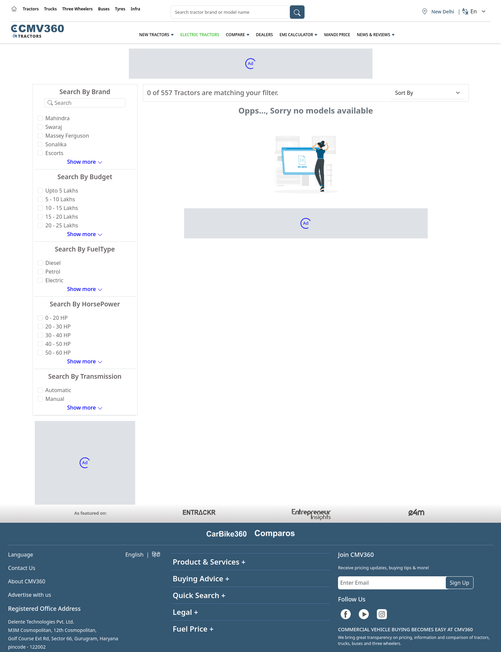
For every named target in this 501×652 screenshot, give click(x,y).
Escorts (55, 153)
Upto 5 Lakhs (62, 190)
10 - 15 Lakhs (62, 208)
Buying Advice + (201, 578)
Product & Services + (209, 562)
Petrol (53, 271)
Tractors (31, 9)
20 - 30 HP (58, 326)
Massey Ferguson (67, 135)
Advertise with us (29, 594)
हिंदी (156, 554)
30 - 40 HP (58, 335)
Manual (55, 399)
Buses (103, 9)
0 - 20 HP (57, 317)
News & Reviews (373, 35)
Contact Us (21, 568)
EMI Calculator (296, 35)
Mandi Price (337, 35)
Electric (55, 280)
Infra (136, 9)
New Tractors (154, 35)
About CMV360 (26, 581)
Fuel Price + (193, 629)
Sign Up (459, 582)
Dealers (264, 35)
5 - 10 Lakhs (60, 199)
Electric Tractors (199, 35)
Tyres (120, 9)
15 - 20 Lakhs (62, 216)
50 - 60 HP (58, 352)
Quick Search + (199, 595)
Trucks (50, 9)
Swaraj (54, 127)
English (134, 554)
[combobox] (238, 12)
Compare (235, 35)
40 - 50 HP (58, 344)
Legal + (185, 612)
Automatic (58, 390)
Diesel (53, 263)
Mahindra (58, 118)
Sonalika (56, 144)
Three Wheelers (77, 9)
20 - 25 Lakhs (62, 225)
